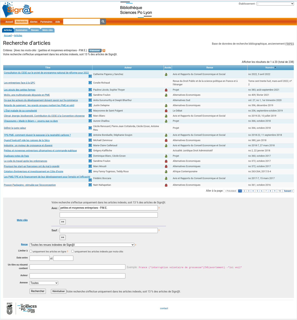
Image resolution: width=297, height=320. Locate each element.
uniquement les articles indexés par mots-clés (99, 251)
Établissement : (247, 3)
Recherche (21, 22)
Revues (35, 30)
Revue (24, 244)
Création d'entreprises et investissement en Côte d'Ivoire (33, 171)
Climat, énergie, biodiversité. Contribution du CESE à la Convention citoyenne (44, 115)
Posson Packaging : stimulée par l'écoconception (30, 184)
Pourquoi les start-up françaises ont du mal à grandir (31, 166)
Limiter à (23, 250)
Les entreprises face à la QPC (19, 82)
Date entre (22, 257)
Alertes (33, 22)
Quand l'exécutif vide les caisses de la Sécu (27, 140)
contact (164, 308)
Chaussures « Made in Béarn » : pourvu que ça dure (31, 120)
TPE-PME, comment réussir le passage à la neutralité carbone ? (37, 135)
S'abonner (94, 50)
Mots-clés (47, 30)
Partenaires (46, 22)
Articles (8, 30)
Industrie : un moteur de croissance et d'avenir (28, 145)
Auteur (24, 275)
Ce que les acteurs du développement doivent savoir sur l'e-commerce (41, 100)
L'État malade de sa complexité (20, 110)
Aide (57, 22)
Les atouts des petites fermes (19, 89)
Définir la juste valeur (15, 127)
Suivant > (288, 191)
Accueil (9, 22)
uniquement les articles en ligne (49, 251)
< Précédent (230, 191)
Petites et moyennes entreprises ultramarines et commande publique (40, 150)
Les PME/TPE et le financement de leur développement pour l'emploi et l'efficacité (47, 176)
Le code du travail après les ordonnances (25, 161)
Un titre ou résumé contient (18, 266)
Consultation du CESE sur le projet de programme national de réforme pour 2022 (46, 72)
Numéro (269, 67)
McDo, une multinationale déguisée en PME (27, 94)
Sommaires (21, 30)
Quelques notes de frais (16, 155)
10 (279, 191)
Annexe (24, 282)
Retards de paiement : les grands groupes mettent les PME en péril (39, 105)
